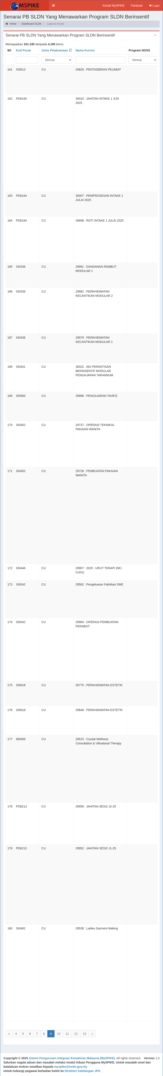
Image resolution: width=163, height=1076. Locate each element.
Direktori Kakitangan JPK (82, 1071)
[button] (53, 5)
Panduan (137, 5)
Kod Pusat (23, 50)
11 (67, 1033)
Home (11, 23)
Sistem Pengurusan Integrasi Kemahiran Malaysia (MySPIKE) (72, 1058)
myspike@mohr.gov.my (70, 1066)
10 (58, 1033)
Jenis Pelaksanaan (54, 50)
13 (84, 1033)
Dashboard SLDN (31, 23)
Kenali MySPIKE (114, 5)
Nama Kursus (85, 50)
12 (76, 1033)
